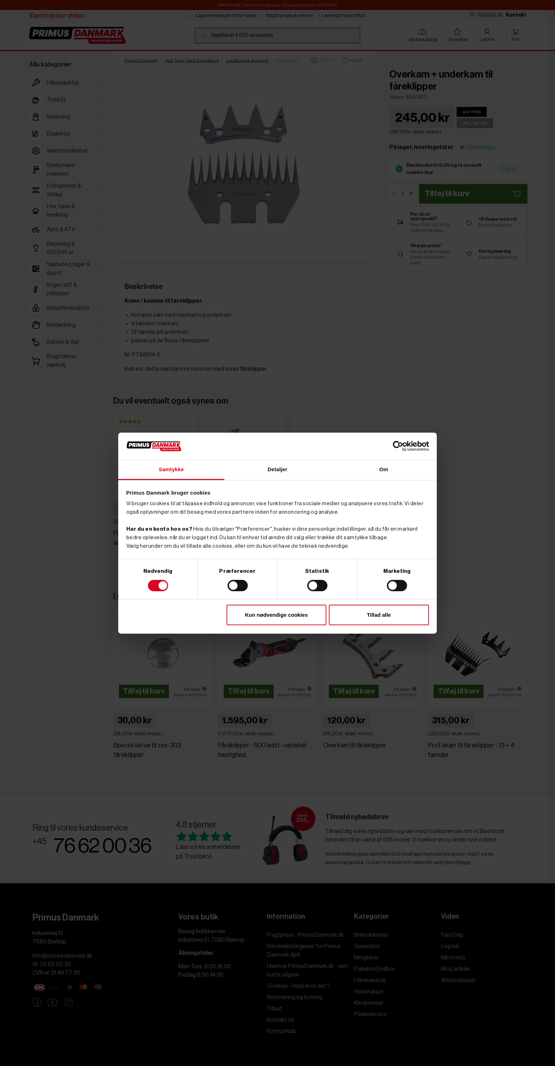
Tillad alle (379, 615)
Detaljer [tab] (277, 469)
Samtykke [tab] (171, 469)
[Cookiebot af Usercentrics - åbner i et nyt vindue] (398, 446)
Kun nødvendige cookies (276, 615)
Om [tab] (383, 469)
